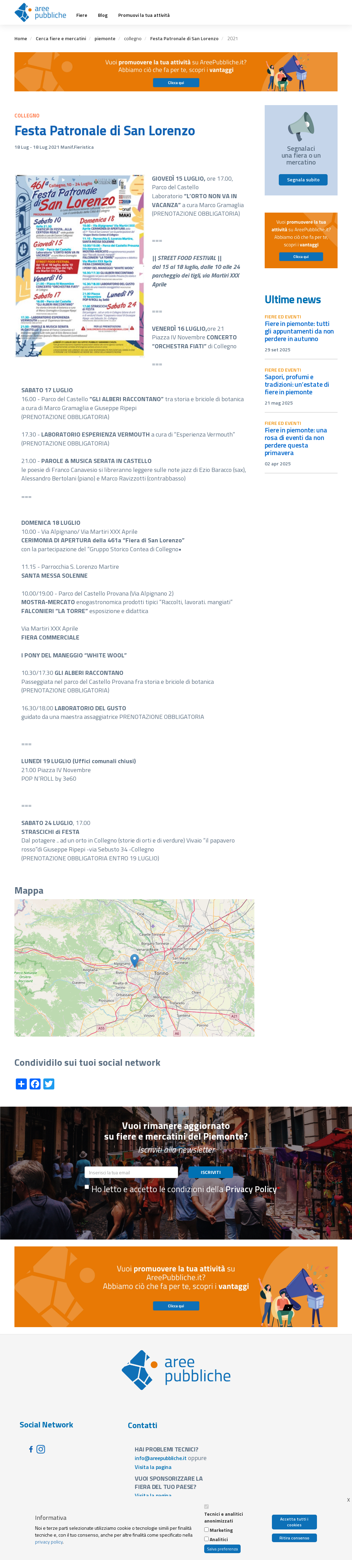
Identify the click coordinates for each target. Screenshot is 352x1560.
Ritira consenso (294, 1538)
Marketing (221, 1530)
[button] (134, 961)
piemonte (105, 38)
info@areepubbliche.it (161, 1458)
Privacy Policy (251, 1189)
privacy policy (49, 1541)
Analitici (219, 1539)
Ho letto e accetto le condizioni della (181, 1189)
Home (20, 38)
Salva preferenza (222, 1549)
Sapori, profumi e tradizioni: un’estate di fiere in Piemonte (297, 384)
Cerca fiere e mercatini (61, 38)
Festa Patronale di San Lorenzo (184, 38)
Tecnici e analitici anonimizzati (223, 1517)
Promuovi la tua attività (144, 15)
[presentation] (137, 1212)
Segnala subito (303, 179)
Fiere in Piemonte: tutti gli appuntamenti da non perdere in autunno (299, 331)
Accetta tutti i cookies (294, 1522)
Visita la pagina (153, 1467)
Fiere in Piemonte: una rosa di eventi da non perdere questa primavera (296, 441)
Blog (103, 15)
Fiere (81, 15)
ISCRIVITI (211, 1172)
